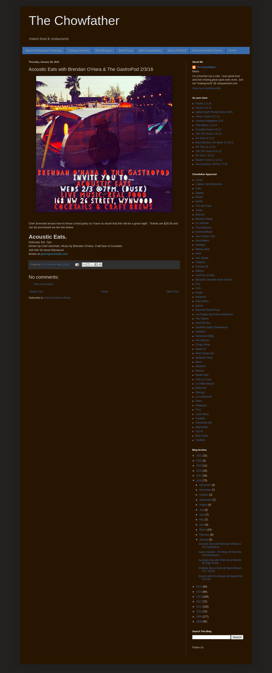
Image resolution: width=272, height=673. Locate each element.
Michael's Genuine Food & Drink (214, 279)
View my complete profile (206, 88)
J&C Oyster (202, 258)
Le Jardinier (202, 223)
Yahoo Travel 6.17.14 (208, 116)
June (202, 514)
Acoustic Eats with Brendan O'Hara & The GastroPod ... (220, 545)
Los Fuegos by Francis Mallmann (214, 314)
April (202, 524)
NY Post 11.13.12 (205, 146)
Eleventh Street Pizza (208, 309)
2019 (199, 465)
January (204, 539)
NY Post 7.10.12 (205, 155)
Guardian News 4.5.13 (208, 129)
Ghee (199, 400)
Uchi (198, 288)
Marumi (200, 370)
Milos (198, 362)
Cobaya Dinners (78, 50)
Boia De (200, 214)
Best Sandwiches (150, 50)
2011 (199, 606)
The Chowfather (74, 20)
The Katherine (203, 227)
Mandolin (201, 366)
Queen (199, 305)
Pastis (199, 292)
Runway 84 (202, 266)
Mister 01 (201, 349)
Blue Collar (202, 435)
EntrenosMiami (204, 231)
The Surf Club (203, 205)
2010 (199, 611)
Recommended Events (207, 50)
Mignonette (202, 427)
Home (232, 50)
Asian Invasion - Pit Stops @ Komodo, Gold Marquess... (220, 553)
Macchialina (202, 240)
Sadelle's (201, 331)
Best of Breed (177, 50)
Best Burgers (104, 50)
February (204, 534)
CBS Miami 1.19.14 (206, 125)
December (205, 484)
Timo (198, 409)
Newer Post (36, 291)
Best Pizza (126, 50)
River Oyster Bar (205, 353)
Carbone (200, 262)
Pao (198, 283)
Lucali (199, 179)
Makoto (200, 270)
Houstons (201, 296)
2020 (199, 460)
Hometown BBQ (205, 336)
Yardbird (200, 440)
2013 (199, 596)
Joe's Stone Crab (205, 236)
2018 (199, 470)
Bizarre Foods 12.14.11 (209, 159)
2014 (199, 591)
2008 (199, 621)
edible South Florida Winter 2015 (214, 112)
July (202, 509)
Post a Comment (43, 284)
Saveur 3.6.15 (203, 107)
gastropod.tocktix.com (55, 253)
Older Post (172, 291)
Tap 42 (199, 431)
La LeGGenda (203, 396)
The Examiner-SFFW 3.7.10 (211, 164)
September (205, 499)
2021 (199, 455)
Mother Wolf (202, 249)
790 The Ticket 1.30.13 (208, 133)
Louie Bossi (202, 414)
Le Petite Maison (205, 383)
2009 (199, 616)
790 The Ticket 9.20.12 (208, 151)
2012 (199, 601)
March (203, 529)
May (202, 519)
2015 (199, 586)
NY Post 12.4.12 (205, 138)
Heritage (200, 244)
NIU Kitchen (202, 340)
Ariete (199, 210)
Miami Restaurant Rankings (43, 50)
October (204, 494)
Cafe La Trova (203, 379)
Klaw (198, 253)
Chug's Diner (203, 344)
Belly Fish (201, 387)
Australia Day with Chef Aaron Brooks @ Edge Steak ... (220, 562)
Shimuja (200, 392)
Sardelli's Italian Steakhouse (211, 327)
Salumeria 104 (204, 422)
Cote (198, 188)
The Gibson (202, 318)
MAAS (199, 197)
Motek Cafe (202, 375)
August (203, 504)
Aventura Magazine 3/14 (209, 120)
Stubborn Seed (204, 357)
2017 (199, 475)
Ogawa (200, 192)
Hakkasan (201, 405)
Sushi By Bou (203, 322)
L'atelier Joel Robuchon (209, 184)
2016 (199, 480)
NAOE (199, 201)
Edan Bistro (202, 301)
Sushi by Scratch (205, 275)
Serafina (200, 418)
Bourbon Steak (204, 218)
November (205, 489)
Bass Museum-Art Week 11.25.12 (215, 142)
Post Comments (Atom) (57, 297)
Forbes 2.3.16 (203, 103)
